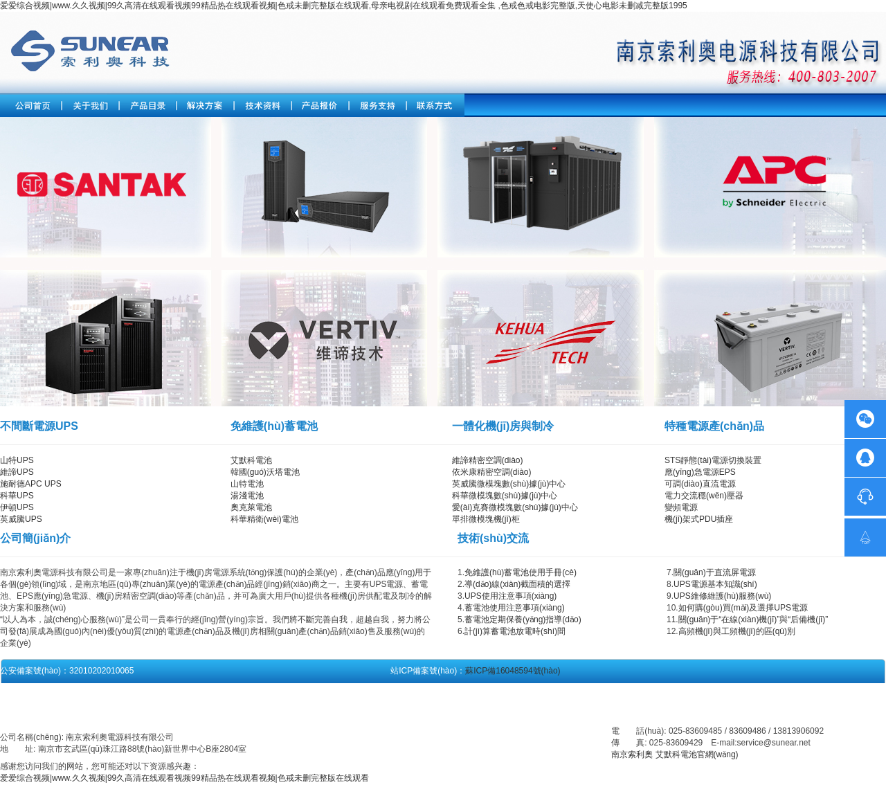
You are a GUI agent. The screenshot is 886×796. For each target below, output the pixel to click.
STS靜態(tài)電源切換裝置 (712, 460)
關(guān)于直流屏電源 (714, 572)
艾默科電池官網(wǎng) (697, 754)
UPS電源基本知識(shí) (715, 584)
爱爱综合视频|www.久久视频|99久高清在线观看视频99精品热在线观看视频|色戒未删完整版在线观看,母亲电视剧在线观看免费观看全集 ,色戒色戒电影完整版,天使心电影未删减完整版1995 (343, 5)
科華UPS (17, 495)
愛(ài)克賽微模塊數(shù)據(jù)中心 (515, 507)
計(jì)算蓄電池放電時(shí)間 (515, 631)
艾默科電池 (251, 460)
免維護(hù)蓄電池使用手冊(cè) (520, 572)
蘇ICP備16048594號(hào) (512, 671)
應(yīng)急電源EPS (700, 472)
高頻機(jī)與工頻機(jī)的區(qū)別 (736, 631)
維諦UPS (17, 472)
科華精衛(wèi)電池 (264, 519)
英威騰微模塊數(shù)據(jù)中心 (509, 484)
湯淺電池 (247, 495)
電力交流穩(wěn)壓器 (703, 495)
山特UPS (17, 460)
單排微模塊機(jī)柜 (486, 519)
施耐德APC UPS (31, 484)
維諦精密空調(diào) (487, 460)
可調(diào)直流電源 (700, 484)
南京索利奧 (632, 754)
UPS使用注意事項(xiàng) (510, 596)
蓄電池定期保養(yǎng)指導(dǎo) (522, 619)
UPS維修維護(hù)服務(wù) (722, 596)
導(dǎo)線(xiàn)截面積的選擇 (517, 584)
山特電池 (247, 484)
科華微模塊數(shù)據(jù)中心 (505, 495)
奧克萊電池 (251, 507)
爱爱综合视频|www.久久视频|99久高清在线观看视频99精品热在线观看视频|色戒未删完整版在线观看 (184, 778)
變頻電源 (681, 507)
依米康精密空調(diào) (492, 472)
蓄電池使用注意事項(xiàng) (514, 608)
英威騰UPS (21, 519)
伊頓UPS (17, 507)
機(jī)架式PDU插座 (698, 519)
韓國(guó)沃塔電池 (265, 472)
